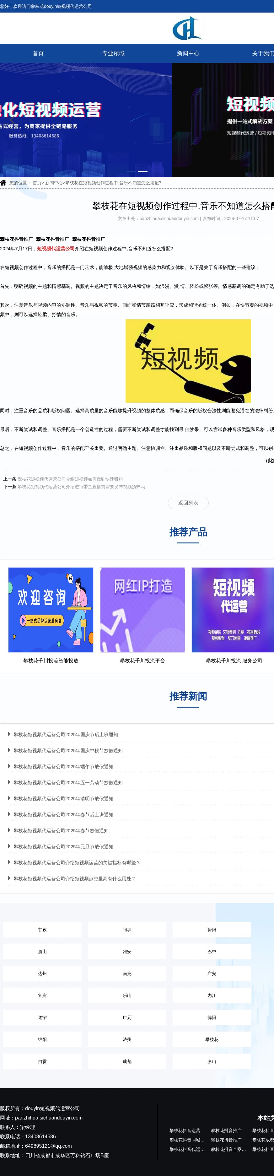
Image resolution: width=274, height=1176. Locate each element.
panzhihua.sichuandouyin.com (170, 218)
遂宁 (42, 1017)
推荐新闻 (188, 696)
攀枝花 (211, 1039)
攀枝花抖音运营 (184, 1130)
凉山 (211, 1061)
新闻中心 (188, 53)
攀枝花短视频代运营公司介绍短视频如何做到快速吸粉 (70, 479)
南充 (127, 973)
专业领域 (113, 53)
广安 (211, 973)
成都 (127, 1061)
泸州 (127, 1039)
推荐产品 (188, 532)
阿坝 (127, 929)
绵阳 (42, 1039)
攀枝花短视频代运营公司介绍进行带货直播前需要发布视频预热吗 (81, 486)
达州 (42, 973)
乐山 (127, 995)
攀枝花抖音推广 (16, 239)
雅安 (127, 951)
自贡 (42, 1061)
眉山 (42, 951)
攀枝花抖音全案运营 (230, 1149)
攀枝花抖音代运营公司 (191, 1149)
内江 (211, 995)
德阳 (211, 1017)
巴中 (211, 951)
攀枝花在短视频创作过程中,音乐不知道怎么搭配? (113, 182)
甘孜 (42, 929)
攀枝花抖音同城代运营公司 (195, 1139)
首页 (38, 53)
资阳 (211, 929)
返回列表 (188, 502)
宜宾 (42, 995)
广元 (127, 1017)
